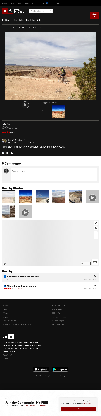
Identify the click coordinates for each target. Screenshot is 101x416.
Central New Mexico (20, 28)
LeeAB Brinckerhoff (16, 140)
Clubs (5, 317)
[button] (3, 152)
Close (78, 408)
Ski (38, 3)
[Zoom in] (96, 233)
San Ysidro (33, 28)
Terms (56, 376)
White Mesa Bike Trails (47, 28)
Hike (19, 3)
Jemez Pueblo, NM (28, 143)
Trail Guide (7, 20)
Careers (6, 358)
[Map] (50, 243)
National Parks (57, 324)
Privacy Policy (87, 403)
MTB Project (56, 309)
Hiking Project (57, 313)
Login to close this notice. (36, 406)
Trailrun (29, 3)
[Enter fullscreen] (96, 223)
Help (5, 309)
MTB (12, 3)
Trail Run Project (58, 317)
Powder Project (57, 320)
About (5, 305)
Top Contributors (10, 320)
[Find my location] (96, 228)
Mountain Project (58, 305)
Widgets (6, 313)
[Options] (95, 262)
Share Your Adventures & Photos (17, 324)
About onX (7, 355)
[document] (78, 405)
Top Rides (30, 20)
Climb (4, 3)
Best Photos (19, 20)
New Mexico (6, 28)
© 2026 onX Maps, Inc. (44, 376)
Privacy (62, 376)
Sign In (94, 15)
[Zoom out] (96, 237)
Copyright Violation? (50, 102)
